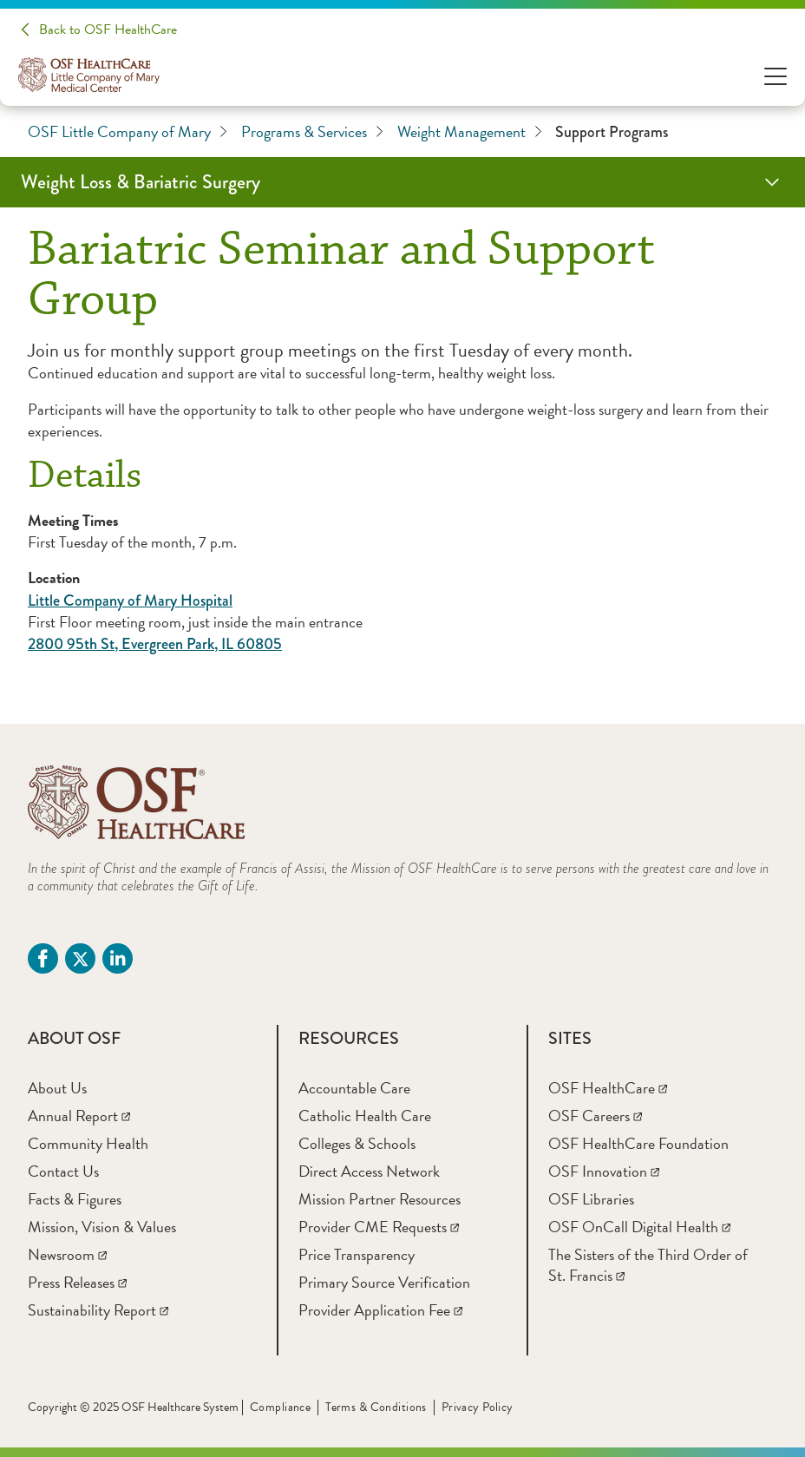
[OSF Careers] (595, 1115)
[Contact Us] (63, 1171)
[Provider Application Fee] (380, 1310)
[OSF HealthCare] (607, 1087)
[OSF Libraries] (591, 1199)
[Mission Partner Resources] (379, 1199)
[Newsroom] (67, 1254)
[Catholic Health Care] (364, 1115)
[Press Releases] (77, 1282)
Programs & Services (312, 131)
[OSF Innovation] (603, 1171)
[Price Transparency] (356, 1254)
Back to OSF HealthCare (108, 29)
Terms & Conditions (376, 1407)
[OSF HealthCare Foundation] (638, 1143)
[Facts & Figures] (74, 1199)
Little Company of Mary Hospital (130, 600)
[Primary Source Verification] (384, 1282)
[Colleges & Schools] (357, 1143)
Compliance (280, 1407)
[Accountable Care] (354, 1087)
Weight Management (469, 131)
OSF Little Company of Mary (127, 131)
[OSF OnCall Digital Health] (639, 1226)
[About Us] (57, 1087)
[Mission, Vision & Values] (102, 1226)
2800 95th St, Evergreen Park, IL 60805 (155, 644)
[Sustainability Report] (98, 1310)
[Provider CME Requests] (378, 1226)
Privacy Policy (478, 1407)
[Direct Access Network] (369, 1171)
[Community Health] (88, 1143)
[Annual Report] (79, 1115)
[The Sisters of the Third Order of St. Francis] (648, 1265)
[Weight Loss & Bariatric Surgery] (402, 182)
